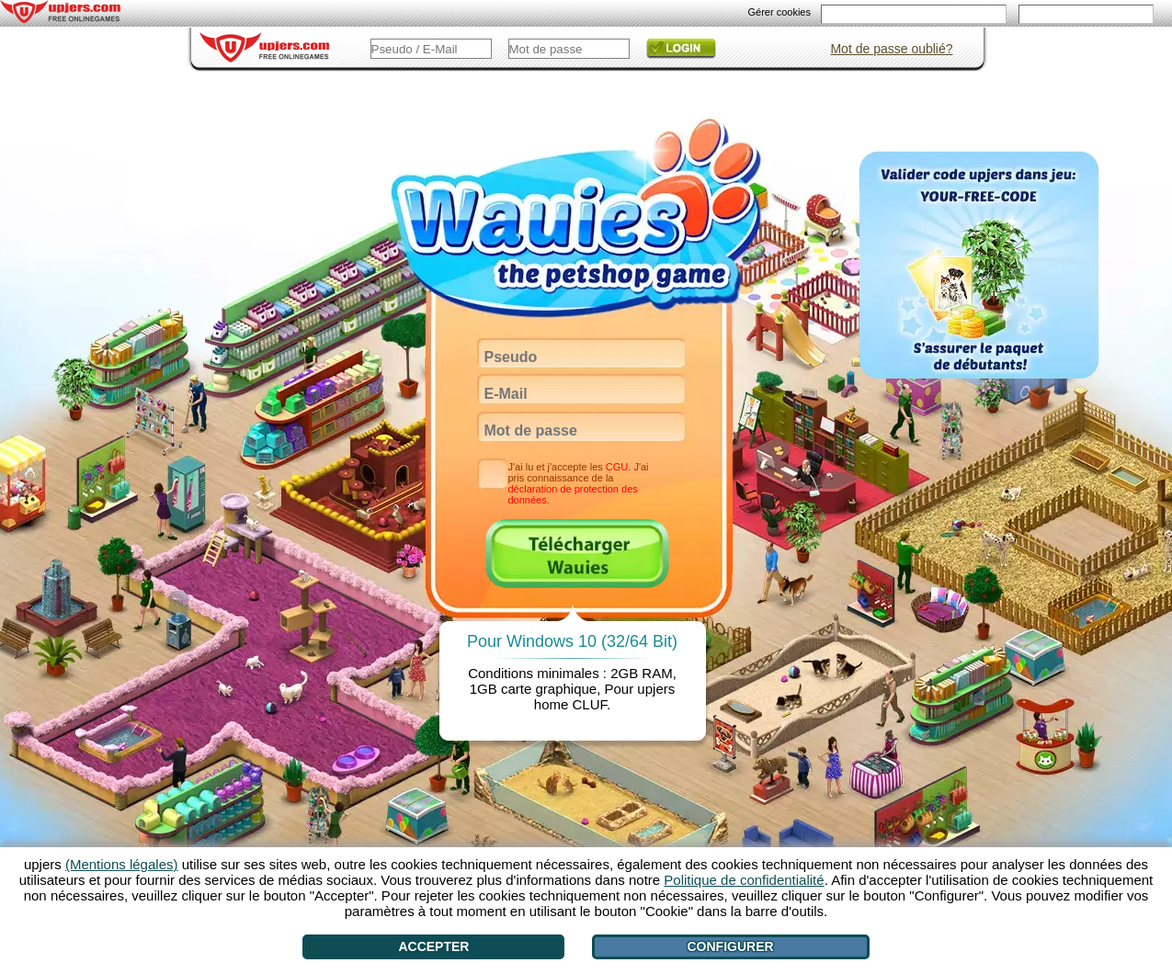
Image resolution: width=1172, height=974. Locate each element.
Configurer (730, 946)
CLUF (590, 704)
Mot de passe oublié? (891, 48)
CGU (617, 466)
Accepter (433, 946)
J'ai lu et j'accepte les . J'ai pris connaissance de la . (578, 483)
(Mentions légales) (121, 864)
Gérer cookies (779, 11)
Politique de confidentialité (744, 880)
